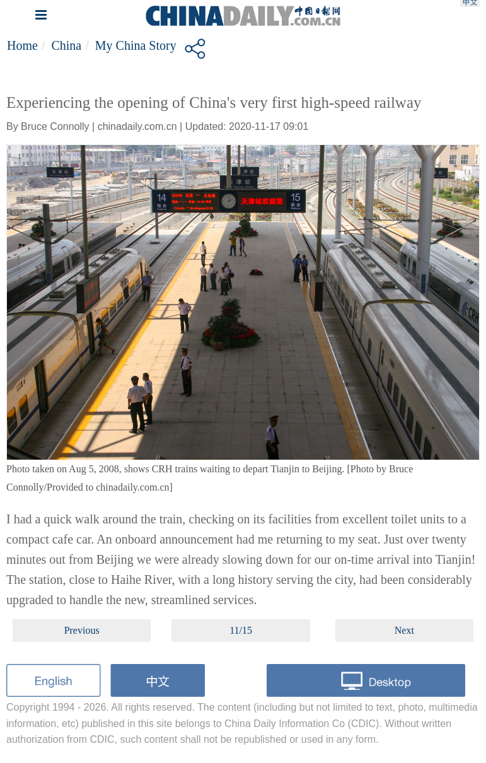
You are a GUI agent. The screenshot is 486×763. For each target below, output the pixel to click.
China (66, 45)
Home (22, 45)
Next (404, 630)
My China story (135, 45)
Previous (82, 630)
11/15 (240, 630)
